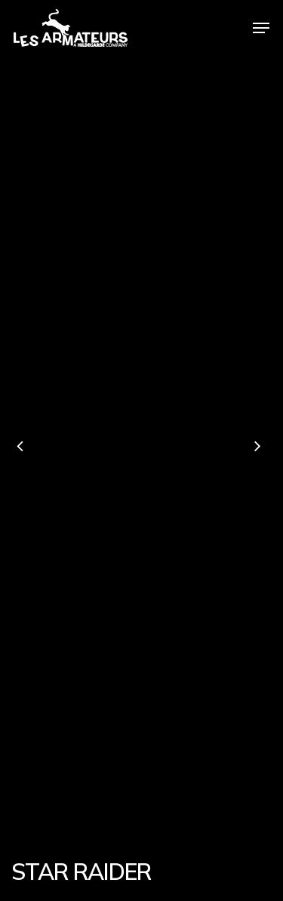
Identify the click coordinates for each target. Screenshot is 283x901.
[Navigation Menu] (261, 27)
